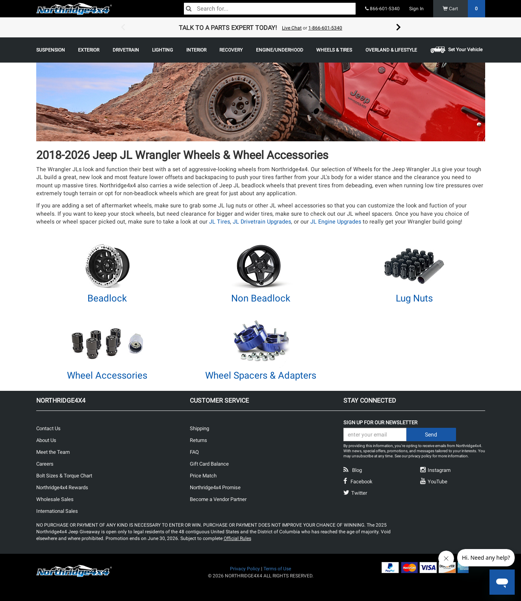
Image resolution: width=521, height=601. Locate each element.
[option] (260, 27)
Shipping (199, 428)
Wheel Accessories (107, 375)
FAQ (194, 452)
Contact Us (48, 428)
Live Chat (292, 28)
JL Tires (219, 221)
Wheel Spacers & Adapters (260, 375)
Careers (45, 464)
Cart (464, 8)
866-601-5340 (382, 8)
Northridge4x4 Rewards (62, 487)
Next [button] (398, 27)
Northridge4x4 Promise (215, 487)
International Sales (57, 511)
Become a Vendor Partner (218, 499)
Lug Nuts (414, 298)
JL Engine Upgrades (335, 221)
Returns (198, 440)
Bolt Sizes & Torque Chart (64, 476)
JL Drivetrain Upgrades (262, 221)
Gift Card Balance (209, 464)
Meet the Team (53, 452)
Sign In (416, 8)
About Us (46, 440)
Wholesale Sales (55, 499)
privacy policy (420, 456)
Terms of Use (277, 568)
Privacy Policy (245, 568)
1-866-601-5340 (325, 28)
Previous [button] (123, 27)
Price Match (203, 476)
